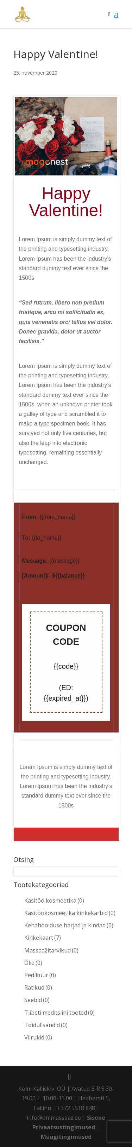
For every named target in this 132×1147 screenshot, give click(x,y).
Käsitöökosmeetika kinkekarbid (69, 913)
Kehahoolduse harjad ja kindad (68, 925)
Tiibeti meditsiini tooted (59, 1012)
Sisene (96, 1118)
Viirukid (38, 1037)
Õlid (33, 963)
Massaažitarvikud (51, 950)
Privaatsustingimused (63, 1127)
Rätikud (38, 987)
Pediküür (40, 975)
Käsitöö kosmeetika (54, 900)
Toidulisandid (46, 1025)
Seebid (37, 1000)
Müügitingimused (66, 1137)
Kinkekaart (42, 938)
